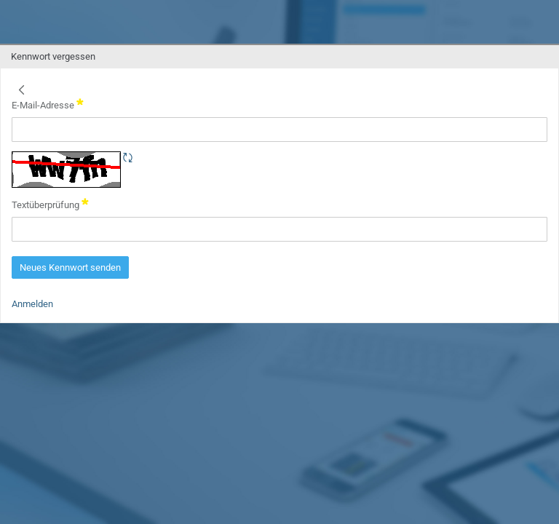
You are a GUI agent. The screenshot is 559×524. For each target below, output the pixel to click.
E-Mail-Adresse (48, 104)
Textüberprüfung (50, 203)
